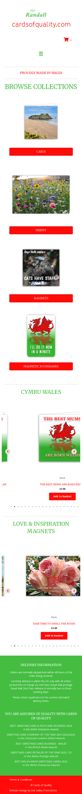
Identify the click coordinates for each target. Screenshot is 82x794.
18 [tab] (71, 506)
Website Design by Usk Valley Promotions (33, 790)
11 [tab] (46, 506)
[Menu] (41, 53)
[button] (8, 451)
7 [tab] (32, 506)
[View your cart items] (68, 39)
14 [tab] (57, 506)
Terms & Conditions (20, 779)
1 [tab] (11, 506)
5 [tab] (25, 506)
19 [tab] (74, 506)
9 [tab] (39, 506)
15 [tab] (60, 506)
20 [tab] (78, 506)
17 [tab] (67, 506)
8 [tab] (36, 506)
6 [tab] (29, 506)
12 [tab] (50, 506)
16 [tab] (64, 506)
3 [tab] (18, 506)
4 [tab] (21, 506)
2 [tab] (14, 506)
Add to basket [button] (41, 496)
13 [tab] (53, 506)
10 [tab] (43, 506)
